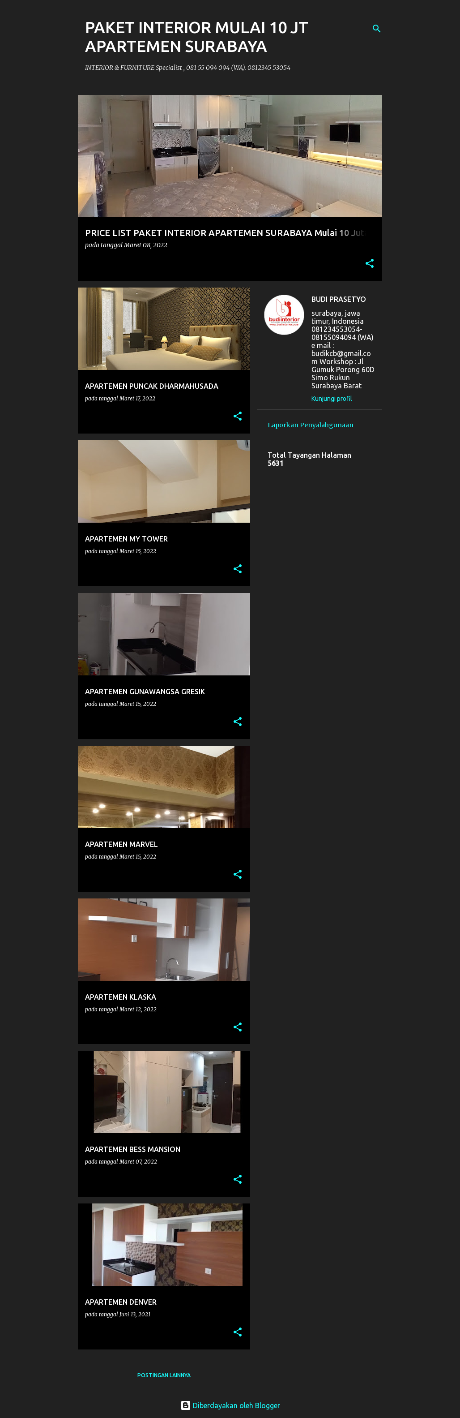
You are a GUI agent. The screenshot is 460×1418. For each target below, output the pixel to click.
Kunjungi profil (331, 398)
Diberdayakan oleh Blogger (230, 1405)
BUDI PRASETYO (338, 299)
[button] (369, 264)
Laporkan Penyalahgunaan (311, 425)
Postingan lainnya (164, 1375)
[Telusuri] (376, 28)
